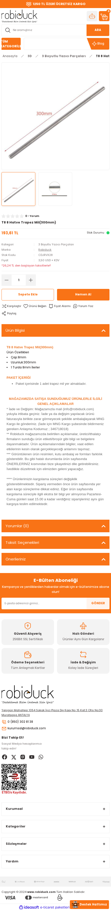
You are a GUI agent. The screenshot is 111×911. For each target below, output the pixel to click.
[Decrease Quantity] (7, 280)
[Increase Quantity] (31, 280)
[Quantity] (19, 280)
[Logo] (19, 16)
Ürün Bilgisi (15, 330)
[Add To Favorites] (34, 306)
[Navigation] (11, 44)
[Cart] (104, 16)
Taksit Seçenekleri (22, 542)
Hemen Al (83, 294)
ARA (98, 30)
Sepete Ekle (28, 294)
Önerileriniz (16, 559)
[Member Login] (92, 16)
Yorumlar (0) (17, 525)
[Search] (55, 30)
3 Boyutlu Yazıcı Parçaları (56, 244)
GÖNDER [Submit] (98, 603)
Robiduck (44, 250)
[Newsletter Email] (55, 603)
